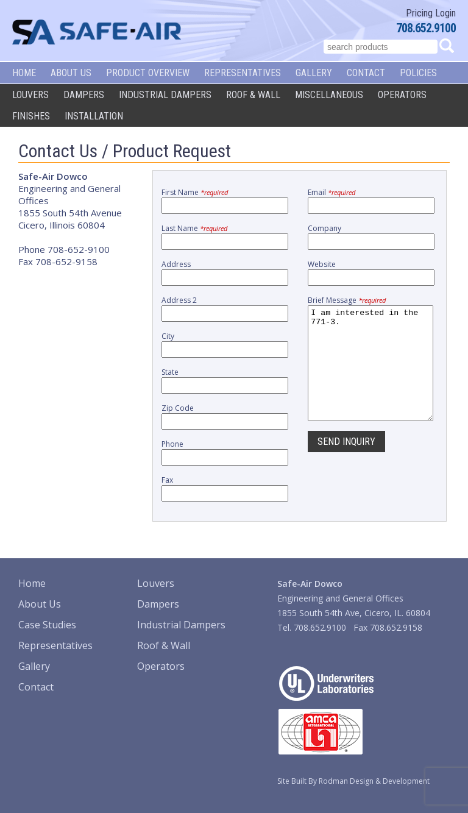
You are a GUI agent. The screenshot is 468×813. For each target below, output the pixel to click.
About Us (71, 73)
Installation (94, 116)
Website (322, 264)
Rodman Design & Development (374, 781)
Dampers (83, 95)
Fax (167, 480)
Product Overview (148, 73)
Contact (366, 73)
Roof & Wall (253, 95)
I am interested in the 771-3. (370, 374)
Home (24, 73)
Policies (418, 73)
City (167, 336)
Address (176, 264)
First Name (194, 192)
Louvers (30, 95)
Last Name (194, 228)
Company (324, 228)
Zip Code (177, 408)
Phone (172, 444)
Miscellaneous (329, 95)
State (170, 372)
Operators (402, 95)
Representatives (242, 73)
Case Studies (47, 624)
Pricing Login (431, 13)
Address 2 (179, 300)
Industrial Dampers (165, 95)
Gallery (314, 73)
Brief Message (347, 300)
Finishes (31, 116)
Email (331, 192)
